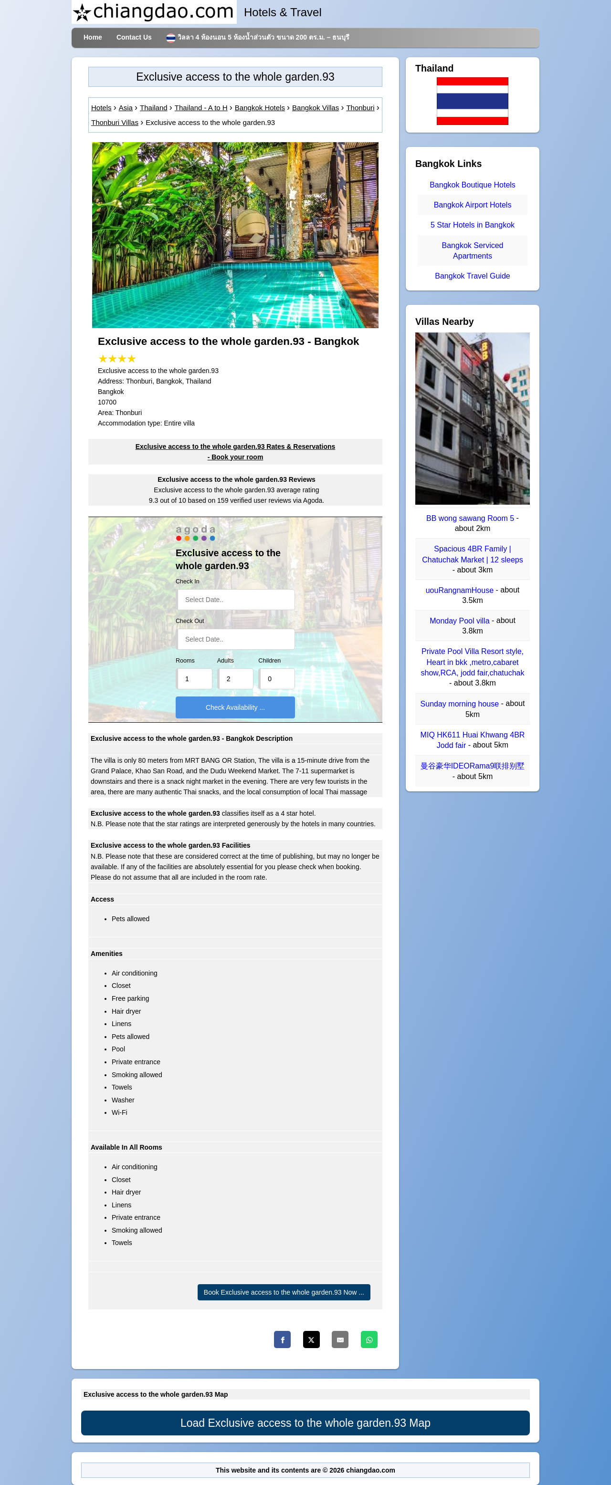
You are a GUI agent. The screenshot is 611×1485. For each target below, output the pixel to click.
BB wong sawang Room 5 (471, 518)
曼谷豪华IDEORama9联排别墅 (473, 766)
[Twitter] (311, 1339)
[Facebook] (282, 1339)
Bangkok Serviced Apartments (473, 250)
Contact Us (134, 37)
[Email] (340, 1339)
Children (269, 660)
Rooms (185, 660)
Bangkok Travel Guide (472, 276)
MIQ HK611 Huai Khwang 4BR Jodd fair (473, 740)
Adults (225, 660)
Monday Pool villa (461, 621)
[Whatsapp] (369, 1339)
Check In (188, 581)
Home (93, 37)
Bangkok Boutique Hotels (473, 185)
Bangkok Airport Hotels (473, 205)
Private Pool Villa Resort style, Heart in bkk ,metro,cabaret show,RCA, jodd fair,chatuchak (472, 662)
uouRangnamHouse (461, 590)
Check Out (190, 621)
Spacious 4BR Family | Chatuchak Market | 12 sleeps (472, 554)
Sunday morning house (461, 704)
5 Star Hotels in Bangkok (473, 225)
